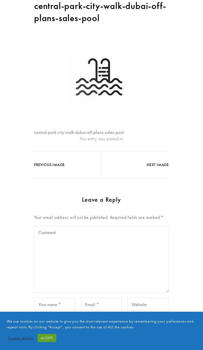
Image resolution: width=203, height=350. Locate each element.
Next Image (158, 164)
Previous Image (49, 164)
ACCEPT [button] (47, 338)
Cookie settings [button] (21, 338)
